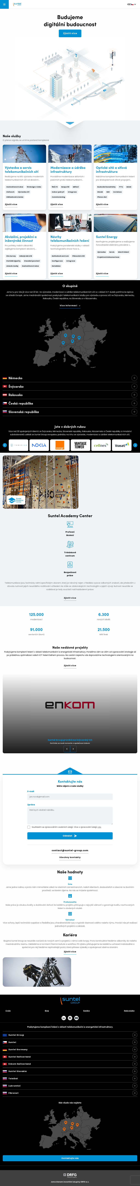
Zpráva (70, 814)
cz (129, 4)
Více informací (68, 305)
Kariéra (86, 1011)
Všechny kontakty (70, 857)
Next (135, 445)
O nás (8, 1011)
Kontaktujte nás (70, 1158)
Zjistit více (70, 33)
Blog (47, 1011)
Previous (5, 445)
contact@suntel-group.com (70, 850)
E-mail (70, 795)
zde (99, 827)
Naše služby (129, 1011)
